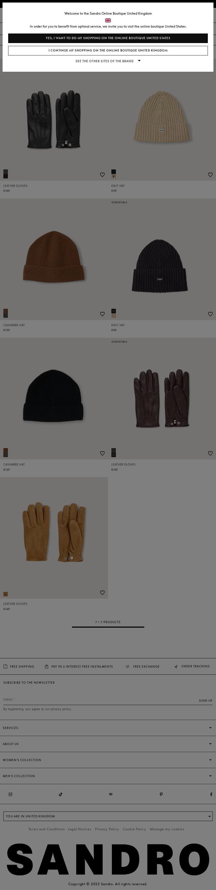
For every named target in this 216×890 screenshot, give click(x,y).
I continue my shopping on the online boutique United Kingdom (108, 50)
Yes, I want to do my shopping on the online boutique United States (108, 38)
